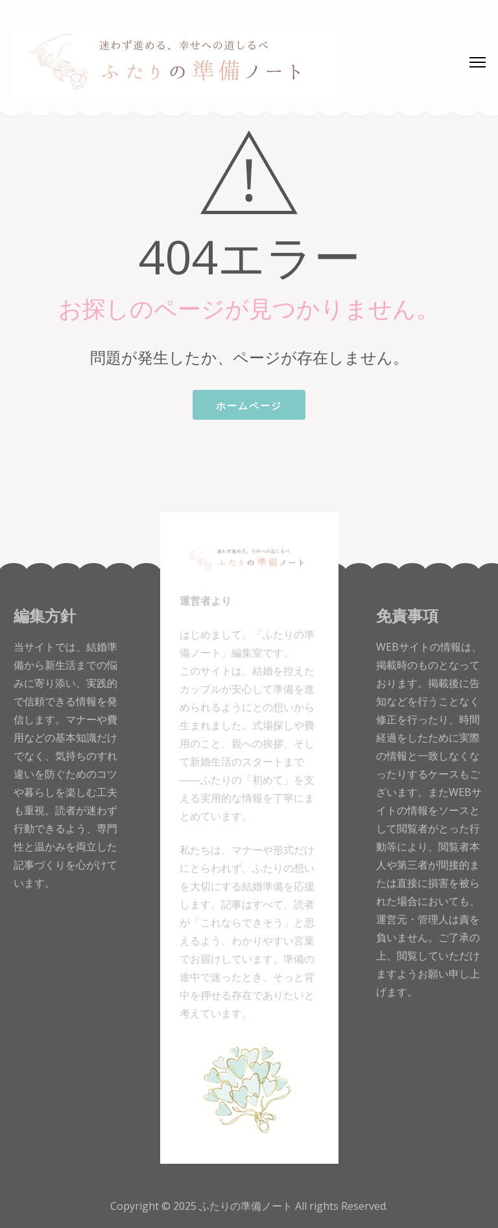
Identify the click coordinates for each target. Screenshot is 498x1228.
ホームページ (249, 405)
